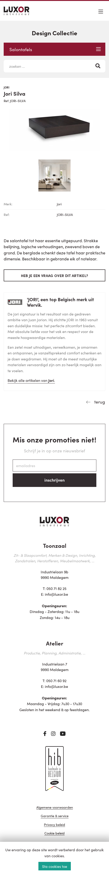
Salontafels (55, 49)
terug (99, 401)
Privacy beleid (54, 825)
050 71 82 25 (56, 588)
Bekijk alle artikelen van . (31, 380)
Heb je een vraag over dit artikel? (54, 275)
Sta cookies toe (54, 866)
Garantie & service (55, 816)
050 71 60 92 (56, 680)
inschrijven (54, 480)
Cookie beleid (54, 833)
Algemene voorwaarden (54, 808)
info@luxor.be (56, 594)
